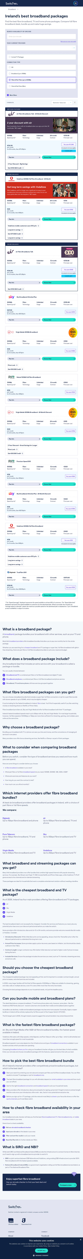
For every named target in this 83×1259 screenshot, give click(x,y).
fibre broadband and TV (49, 1117)
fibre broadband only (65, 1117)
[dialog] (41, 1248)
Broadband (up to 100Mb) (18, 73)
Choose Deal (47, 157)
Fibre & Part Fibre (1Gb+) (18, 86)
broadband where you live (19, 1049)
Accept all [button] (41, 1250)
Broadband (12, 9)
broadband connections (59, 1043)
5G (12, 67)
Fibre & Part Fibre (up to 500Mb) (21, 80)
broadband (9, 634)
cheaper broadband (31, 647)
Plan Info (11, 157)
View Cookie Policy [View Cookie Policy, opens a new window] (53, 1246)
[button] (41, 1255)
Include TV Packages (17, 57)
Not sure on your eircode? (68, 41)
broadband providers (16, 641)
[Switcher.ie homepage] (11, 3)
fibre (39, 703)
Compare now (66, 1185)
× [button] (80, 1240)
